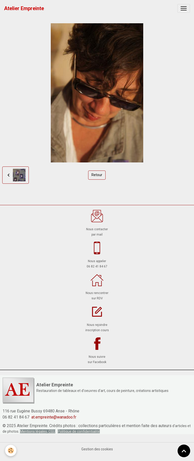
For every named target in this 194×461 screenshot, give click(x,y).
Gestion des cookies (97, 449)
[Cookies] (10, 450)
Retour (96, 175)
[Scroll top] (184, 451)
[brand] (24, 8)
